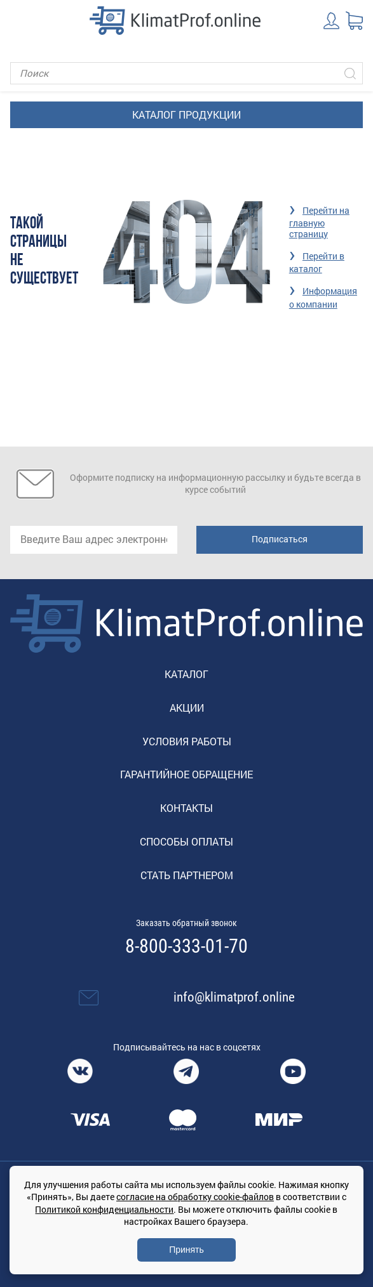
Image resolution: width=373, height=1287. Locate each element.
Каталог (186, 674)
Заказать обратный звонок (186, 923)
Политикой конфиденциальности (104, 1209)
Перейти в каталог (316, 262)
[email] (93, 540)
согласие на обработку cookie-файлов (195, 1197)
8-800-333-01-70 (186, 946)
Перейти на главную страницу (319, 222)
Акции (187, 707)
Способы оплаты (186, 841)
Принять (186, 1250)
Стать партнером (186, 875)
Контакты (186, 807)
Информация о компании (323, 297)
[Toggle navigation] (19, 20)
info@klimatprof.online (234, 997)
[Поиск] (186, 73)
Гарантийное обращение (186, 774)
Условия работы (186, 741)
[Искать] (350, 73)
